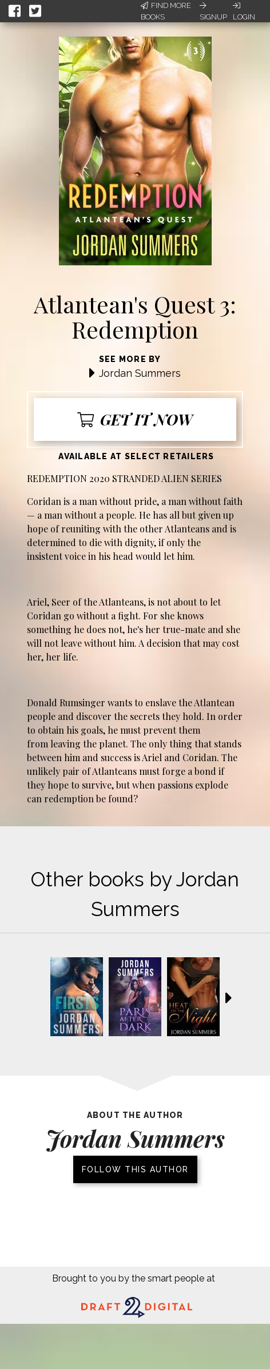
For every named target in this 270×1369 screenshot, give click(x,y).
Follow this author (135, 1169)
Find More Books (166, 11)
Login (244, 11)
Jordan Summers (140, 373)
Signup (213, 11)
